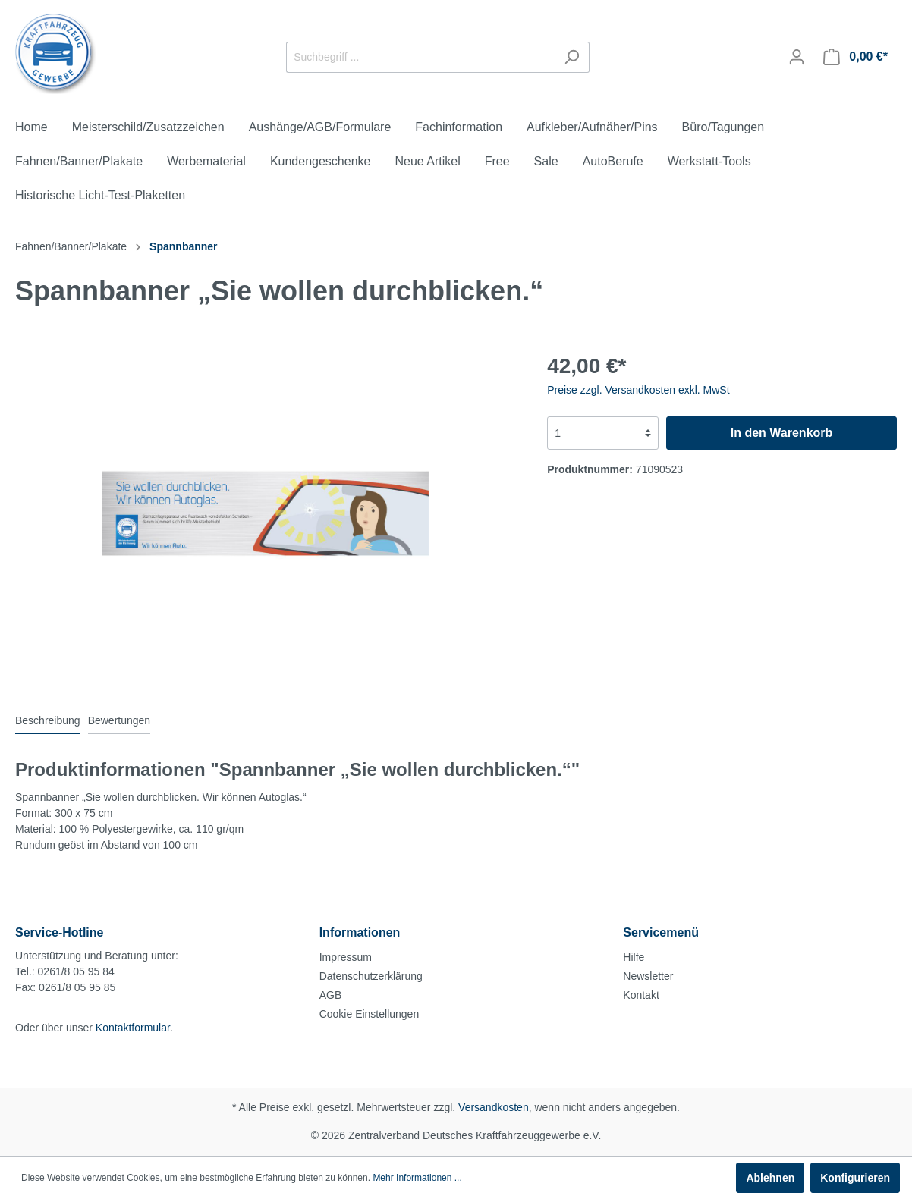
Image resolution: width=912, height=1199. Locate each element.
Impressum (345, 957)
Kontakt (641, 995)
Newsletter (648, 976)
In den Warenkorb (782, 432)
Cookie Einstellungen (369, 1014)
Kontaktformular (133, 1028)
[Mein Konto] (796, 56)
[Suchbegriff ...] (420, 57)
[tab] (47, 720)
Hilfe (633, 957)
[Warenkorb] (855, 56)
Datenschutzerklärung (371, 976)
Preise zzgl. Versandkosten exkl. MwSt (638, 390)
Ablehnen (770, 1178)
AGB (330, 995)
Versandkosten (493, 1107)
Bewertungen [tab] (119, 720)
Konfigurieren (855, 1178)
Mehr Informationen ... (417, 1177)
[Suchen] (572, 57)
